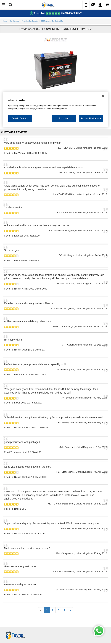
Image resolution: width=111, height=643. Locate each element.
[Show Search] (10, 5)
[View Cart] (107, 5)
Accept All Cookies (91, 118)
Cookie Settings (20, 118)
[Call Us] (86, 5)
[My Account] (100, 5)
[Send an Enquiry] (93, 5)
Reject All (64, 118)
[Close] (103, 96)
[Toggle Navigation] (3, 5)
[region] (55, 109)
